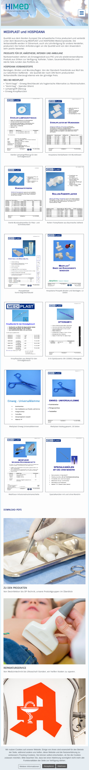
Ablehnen (61, 766)
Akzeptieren (49, 766)
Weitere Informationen (29, 766)
